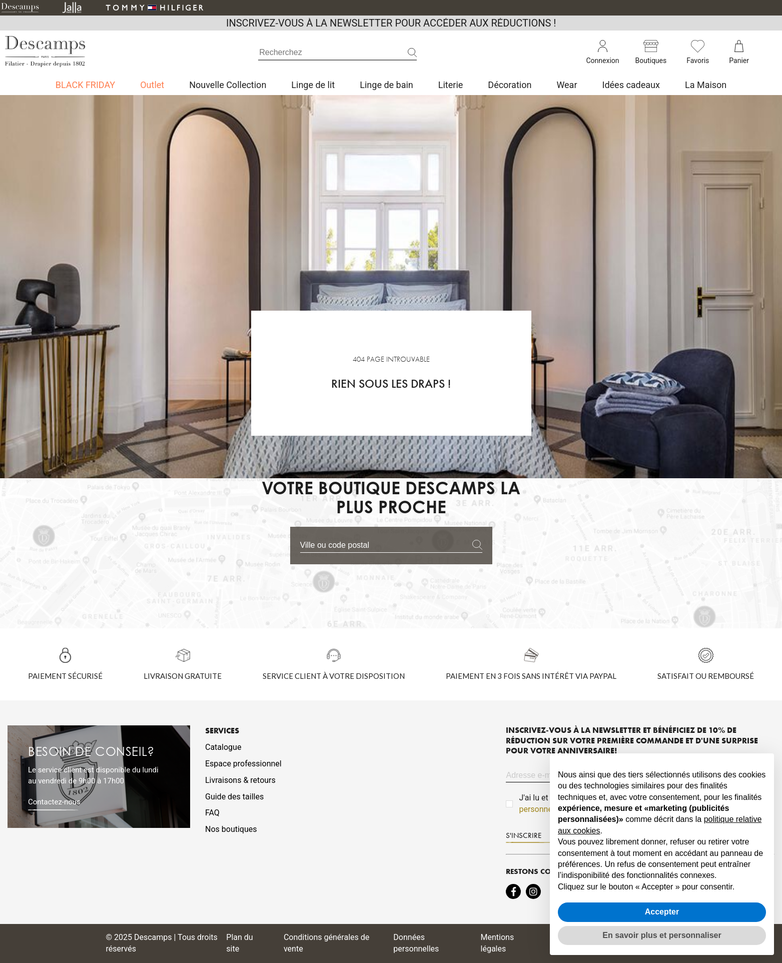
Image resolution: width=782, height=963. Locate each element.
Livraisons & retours (240, 780)
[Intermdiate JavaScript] (513, 891)
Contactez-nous (54, 801)
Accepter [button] (662, 911)
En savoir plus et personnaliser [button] (661, 935)
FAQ (212, 812)
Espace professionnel (243, 763)
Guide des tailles (234, 796)
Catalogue (223, 747)
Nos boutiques (231, 829)
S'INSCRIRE (523, 835)
